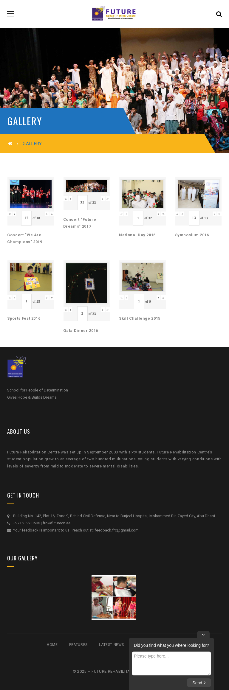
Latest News (111, 645)
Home (52, 645)
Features (78, 645)
